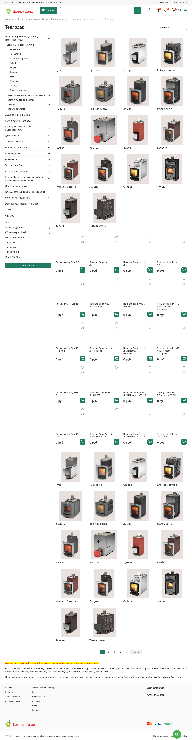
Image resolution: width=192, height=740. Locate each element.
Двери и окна (12, 135)
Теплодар (14, 85)
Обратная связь (39, 697)
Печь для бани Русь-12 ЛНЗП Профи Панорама (168, 306)
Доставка (36, 701)
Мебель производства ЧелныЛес (21, 204)
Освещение (11, 159)
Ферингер (15, 49)
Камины (11, 104)
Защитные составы (14, 141)
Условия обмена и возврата (44, 688)
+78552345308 (163, 2)
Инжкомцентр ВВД (19, 58)
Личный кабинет (35, 2)
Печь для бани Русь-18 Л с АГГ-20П (67, 435)
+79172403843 (180, 2)
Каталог (9, 2)
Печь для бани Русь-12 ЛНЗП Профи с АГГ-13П (134, 393)
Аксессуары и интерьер (17, 171)
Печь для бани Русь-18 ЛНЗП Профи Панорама (134, 351)
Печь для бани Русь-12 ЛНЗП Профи (100, 305)
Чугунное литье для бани (17, 198)
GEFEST (13, 76)
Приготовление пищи (16, 186)
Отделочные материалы (17, 147)
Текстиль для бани (14, 165)
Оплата (35, 706)
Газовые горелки (18, 90)
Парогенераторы (16, 109)
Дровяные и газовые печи (86, 19)
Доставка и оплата (55, 2)
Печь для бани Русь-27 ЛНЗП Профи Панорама (168, 351)
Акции (8, 209)
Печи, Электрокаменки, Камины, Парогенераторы (43, 19)
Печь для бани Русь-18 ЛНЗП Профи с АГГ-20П (134, 435)
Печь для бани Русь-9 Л (67, 262)
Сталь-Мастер (16, 81)
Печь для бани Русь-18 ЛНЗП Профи (100, 349)
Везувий (14, 72)
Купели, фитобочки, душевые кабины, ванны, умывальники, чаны (24, 179)
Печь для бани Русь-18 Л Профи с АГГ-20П (100, 435)
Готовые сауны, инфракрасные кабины (25, 192)
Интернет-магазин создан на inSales (170, 736)
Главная (9, 19)
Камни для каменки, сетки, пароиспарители (18, 128)
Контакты (20, 2)
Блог (34, 692)
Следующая (136, 652)
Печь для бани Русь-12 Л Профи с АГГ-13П (168, 393)
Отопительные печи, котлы (20, 100)
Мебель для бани (13, 153)
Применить (28, 265)
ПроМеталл (15, 54)
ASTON (13, 63)
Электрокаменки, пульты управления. (26, 95)
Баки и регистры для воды (18, 121)
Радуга (13, 67)
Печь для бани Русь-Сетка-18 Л (167, 435)
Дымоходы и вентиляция (17, 115)
